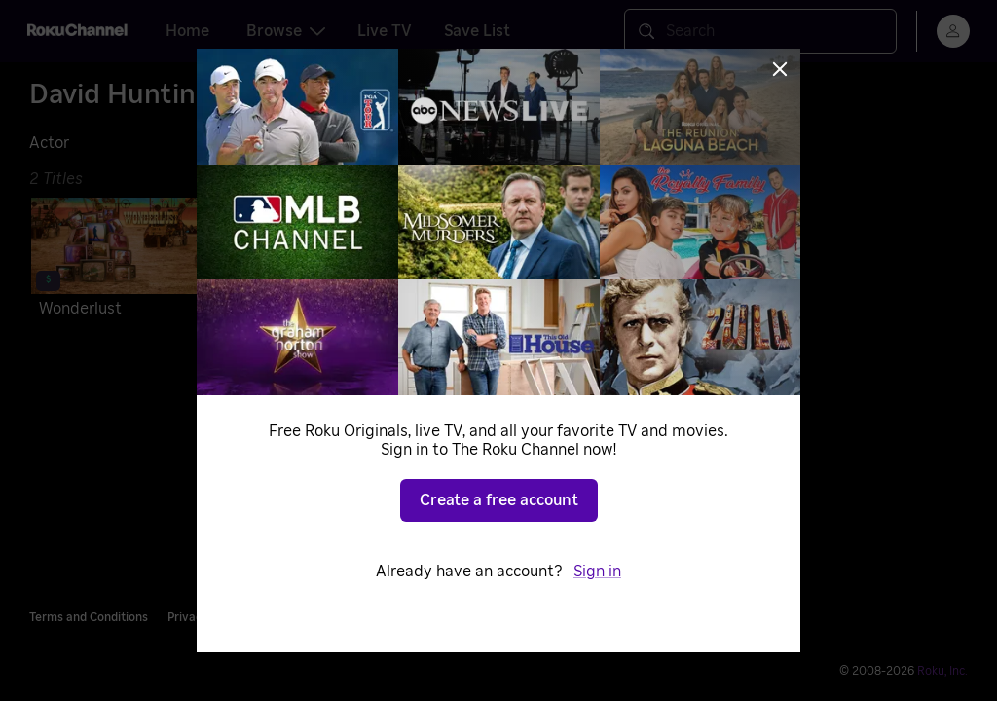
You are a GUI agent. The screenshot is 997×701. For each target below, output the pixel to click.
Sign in (597, 571)
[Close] (779, 69)
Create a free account (499, 500)
